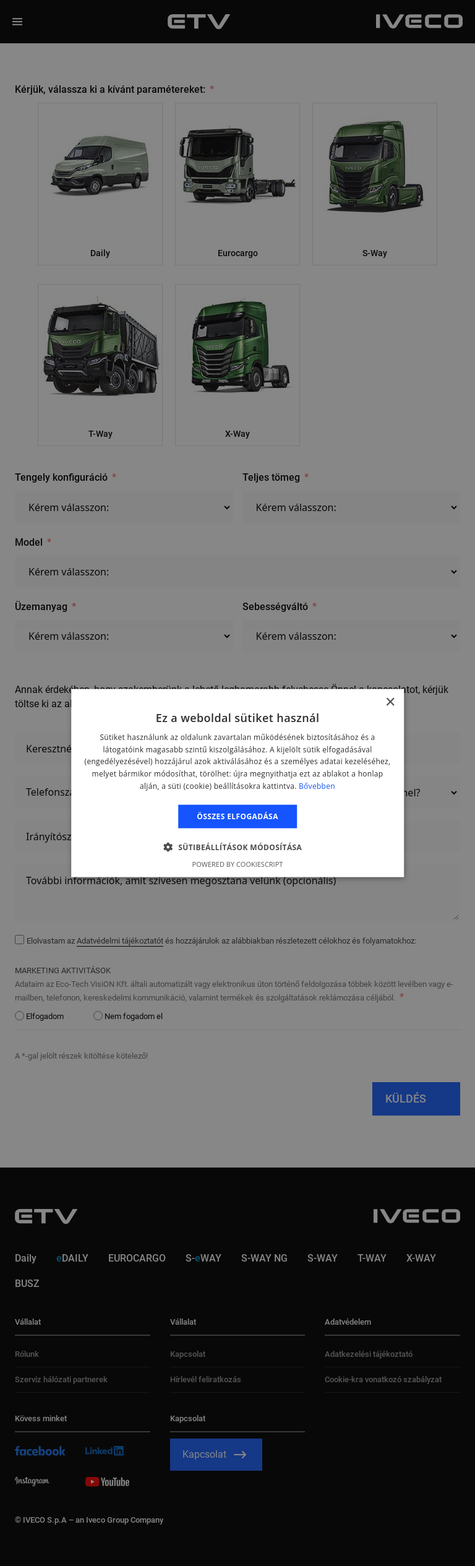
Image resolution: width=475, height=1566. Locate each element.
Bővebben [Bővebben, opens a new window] (317, 786)
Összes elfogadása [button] (237, 816)
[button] (237, 847)
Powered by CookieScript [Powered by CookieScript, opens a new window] (237, 864)
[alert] (237, 783)
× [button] (390, 702)
